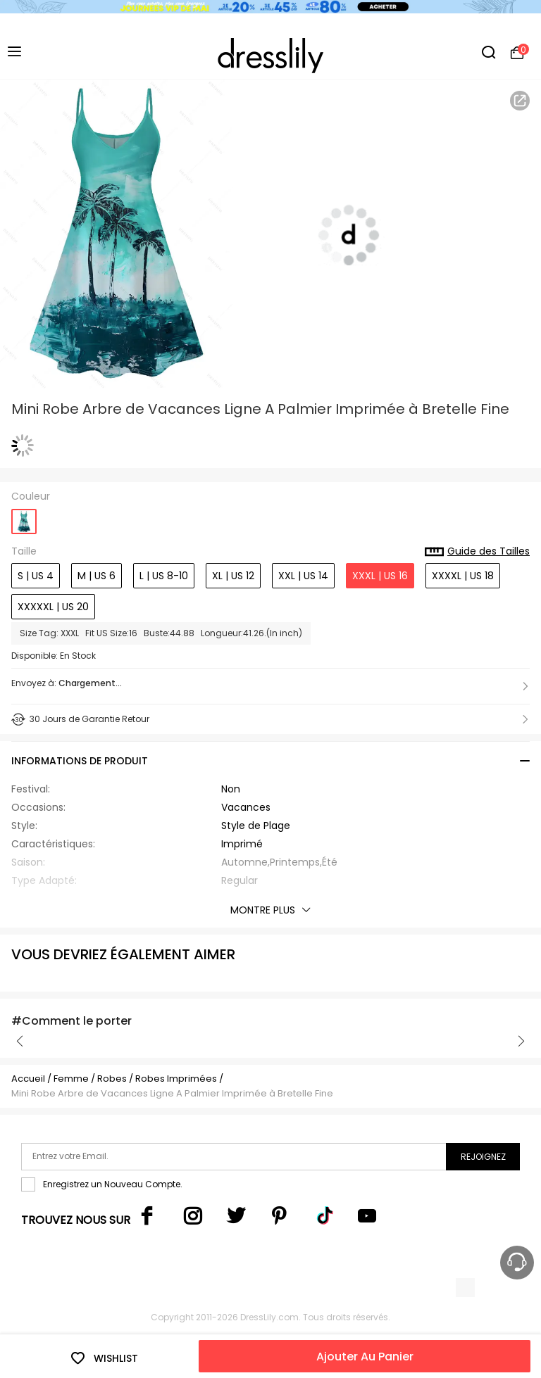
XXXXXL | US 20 (53, 607)
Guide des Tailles (477, 551)
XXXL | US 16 (380, 576)
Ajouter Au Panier (364, 1356)
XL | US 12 (233, 576)
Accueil (28, 1078)
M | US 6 (96, 576)
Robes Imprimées (176, 1078)
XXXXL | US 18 (463, 576)
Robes (112, 1078)
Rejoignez (483, 1157)
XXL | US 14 (303, 576)
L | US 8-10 (163, 576)
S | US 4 (36, 576)
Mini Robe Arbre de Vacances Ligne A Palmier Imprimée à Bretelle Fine (172, 1093)
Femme (71, 1078)
